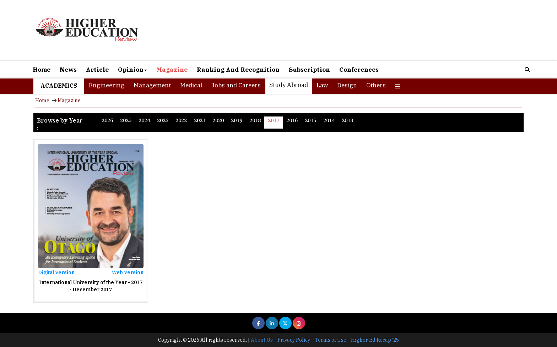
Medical (191, 85)
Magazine (172, 70)
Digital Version (56, 272)
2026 (107, 120)
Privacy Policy (293, 340)
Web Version (128, 272)
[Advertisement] (360, 31)
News (68, 70)
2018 (255, 120)
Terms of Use (330, 340)
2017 (273, 120)
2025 (125, 120)
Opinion (132, 70)
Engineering (106, 85)
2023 (162, 120)
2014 (329, 120)
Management (152, 85)
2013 (347, 120)
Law (322, 85)
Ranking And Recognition (238, 70)
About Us (262, 340)
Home (41, 70)
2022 (181, 120)
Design (347, 85)
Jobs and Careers (236, 85)
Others (376, 85)
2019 (236, 120)
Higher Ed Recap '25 (375, 340)
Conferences (359, 70)
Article (97, 70)
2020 (218, 120)
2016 (292, 120)
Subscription (309, 70)
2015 (310, 120)
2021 (199, 120)
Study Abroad (288, 85)
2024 (144, 120)
